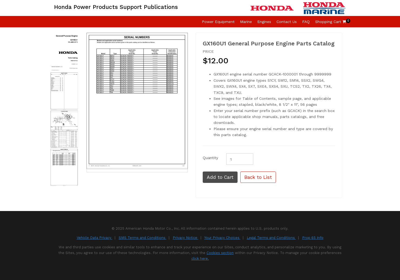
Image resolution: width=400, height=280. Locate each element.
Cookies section (220, 253)
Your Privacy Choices (222, 238)
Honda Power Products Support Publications (116, 7)
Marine (246, 21)
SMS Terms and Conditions (142, 238)
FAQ (306, 21)
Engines (264, 21)
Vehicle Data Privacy (94, 238)
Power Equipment (218, 21)
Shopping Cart (330, 21)
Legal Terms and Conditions (271, 238)
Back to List (258, 177)
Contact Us (286, 21)
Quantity (210, 158)
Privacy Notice (185, 238)
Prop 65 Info (313, 238)
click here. (200, 258)
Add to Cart (220, 177)
